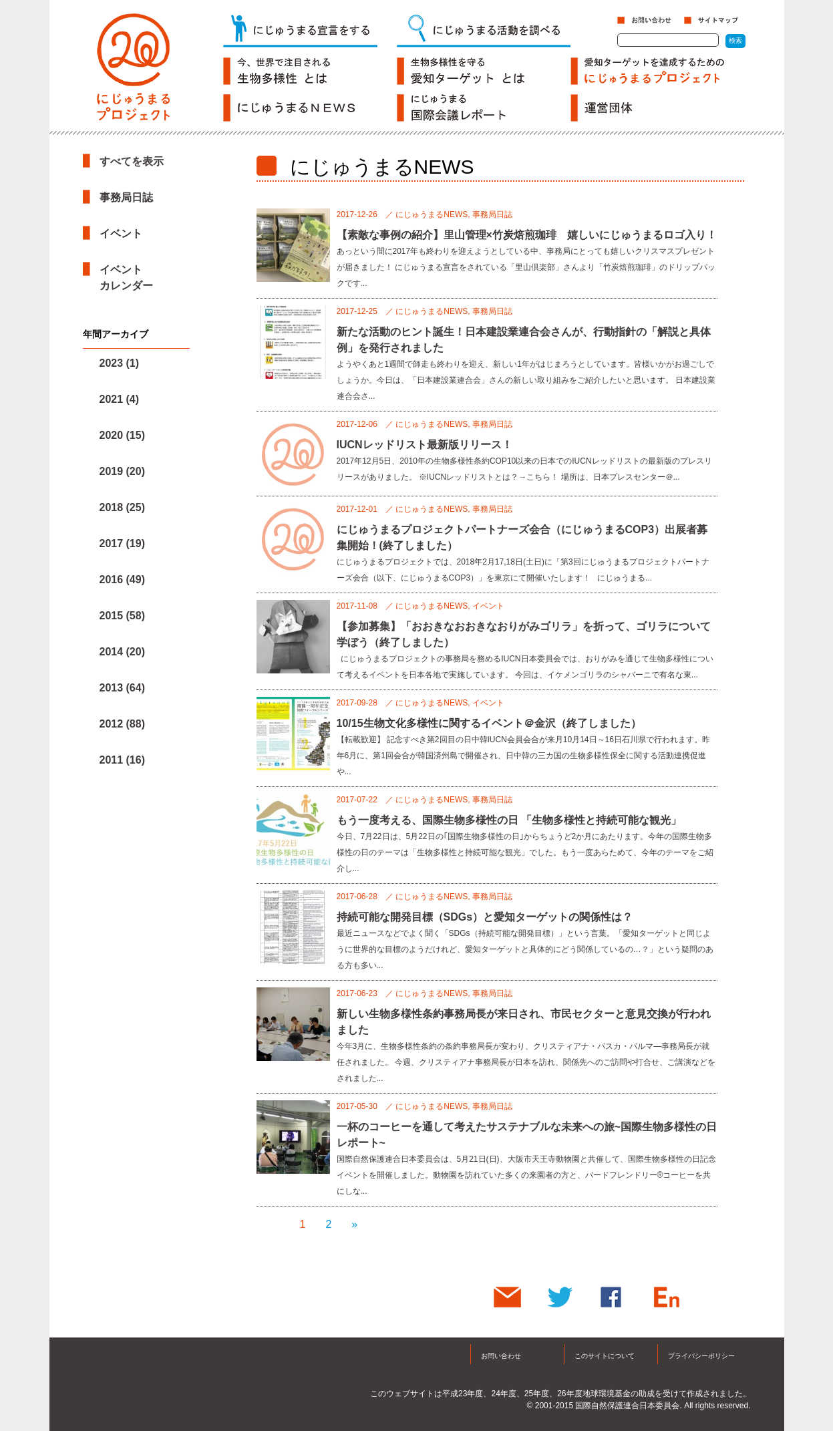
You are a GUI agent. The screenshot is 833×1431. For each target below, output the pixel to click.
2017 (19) (123, 543)
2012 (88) (123, 724)
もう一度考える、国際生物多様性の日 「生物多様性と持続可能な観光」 (509, 820)
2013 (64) (123, 687)
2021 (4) (120, 399)
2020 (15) (123, 435)
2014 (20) (123, 651)
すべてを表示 (132, 161)
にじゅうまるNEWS (431, 214)
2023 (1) (120, 363)
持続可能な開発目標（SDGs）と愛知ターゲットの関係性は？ (485, 917)
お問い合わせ (501, 1356)
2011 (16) (123, 760)
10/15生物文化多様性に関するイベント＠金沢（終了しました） (489, 723)
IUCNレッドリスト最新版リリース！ (424, 444)
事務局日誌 (126, 197)
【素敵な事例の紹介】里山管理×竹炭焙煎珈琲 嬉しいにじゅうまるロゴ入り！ (527, 235)
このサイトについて (604, 1356)
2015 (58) (123, 615)
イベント (121, 233)
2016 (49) (123, 579)
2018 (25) (123, 507)
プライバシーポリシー (701, 1356)
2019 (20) (123, 471)
